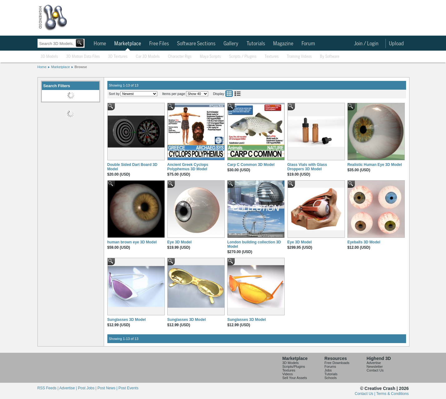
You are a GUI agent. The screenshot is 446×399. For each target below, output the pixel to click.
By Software (329, 57)
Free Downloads (337, 363)
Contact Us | (365, 394)
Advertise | (68, 388)
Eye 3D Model (179, 242)
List (237, 93)
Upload (396, 43)
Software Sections (196, 43)
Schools (331, 378)
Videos (287, 374)
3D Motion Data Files (83, 57)
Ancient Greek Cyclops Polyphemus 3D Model (187, 166)
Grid (229, 93)
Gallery (230, 43)
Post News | (107, 388)
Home (100, 43)
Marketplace (127, 43)
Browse (81, 67)
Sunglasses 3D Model (126, 319)
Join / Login (366, 43)
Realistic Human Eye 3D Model (374, 164)
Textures (272, 57)
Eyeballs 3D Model (363, 242)
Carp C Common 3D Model (250, 164)
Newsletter (375, 366)
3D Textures (118, 57)
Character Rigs (180, 57)
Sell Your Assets (294, 378)
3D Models (49, 57)
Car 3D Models (148, 57)
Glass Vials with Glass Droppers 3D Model (307, 166)
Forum (308, 43)
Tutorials (256, 43)
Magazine (283, 43)
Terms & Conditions (392, 394)
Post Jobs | (87, 388)
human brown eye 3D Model (132, 242)
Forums (330, 366)
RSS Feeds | (48, 388)
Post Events (128, 388)
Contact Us (375, 370)
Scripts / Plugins (243, 57)
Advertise (374, 363)
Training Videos (299, 57)
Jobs (328, 370)
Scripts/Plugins (293, 366)
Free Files (159, 43)
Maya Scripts (210, 57)
